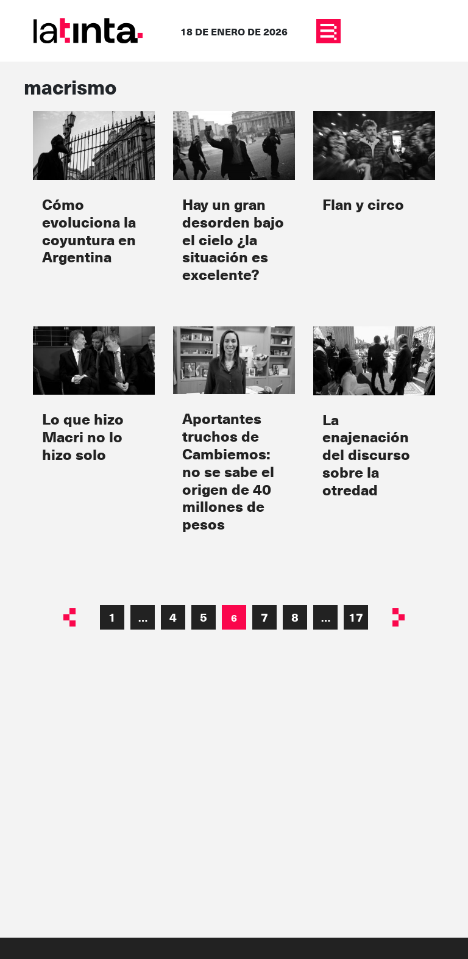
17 (356, 617)
